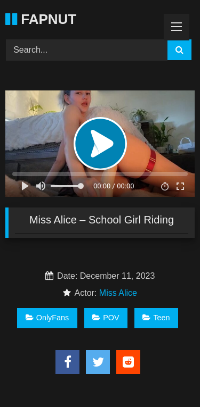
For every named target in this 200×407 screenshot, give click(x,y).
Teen (156, 317)
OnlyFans (47, 317)
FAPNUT (40, 19)
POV (105, 317)
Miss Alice (118, 292)
